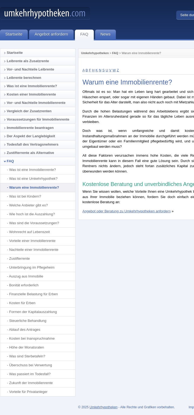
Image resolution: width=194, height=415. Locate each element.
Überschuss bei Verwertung (30, 365)
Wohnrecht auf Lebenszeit (29, 232)
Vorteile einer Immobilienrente (32, 241)
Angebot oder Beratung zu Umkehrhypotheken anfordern (126, 211)
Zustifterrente (19, 258)
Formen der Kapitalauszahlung (33, 312)
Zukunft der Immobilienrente (31, 383)
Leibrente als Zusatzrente (28, 61)
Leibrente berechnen (24, 78)
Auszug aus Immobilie (26, 276)
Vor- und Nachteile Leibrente (30, 69)
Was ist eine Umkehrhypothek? (33, 179)
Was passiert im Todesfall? (30, 374)
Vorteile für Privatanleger (28, 392)
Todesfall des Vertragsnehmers (32, 144)
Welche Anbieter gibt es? (28, 205)
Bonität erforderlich (24, 285)
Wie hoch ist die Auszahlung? (32, 214)
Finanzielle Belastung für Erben (33, 294)
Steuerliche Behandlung (27, 321)
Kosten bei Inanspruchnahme (32, 338)
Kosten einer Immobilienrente (31, 94)
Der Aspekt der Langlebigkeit (31, 136)
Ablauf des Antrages (24, 330)
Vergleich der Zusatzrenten (29, 111)
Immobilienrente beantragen (30, 128)
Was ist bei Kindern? (25, 196)
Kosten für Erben (22, 303)
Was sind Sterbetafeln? (27, 356)
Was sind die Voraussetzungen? (34, 223)
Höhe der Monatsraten (26, 347)
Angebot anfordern (53, 35)
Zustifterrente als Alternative (30, 153)
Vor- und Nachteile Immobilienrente (36, 103)
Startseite (15, 53)
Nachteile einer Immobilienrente (33, 250)
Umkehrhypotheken (95, 53)
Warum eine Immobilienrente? (34, 187)
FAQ (115, 53)
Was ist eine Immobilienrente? (32, 86)
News (108, 35)
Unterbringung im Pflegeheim (31, 267)
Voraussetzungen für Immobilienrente (38, 119)
